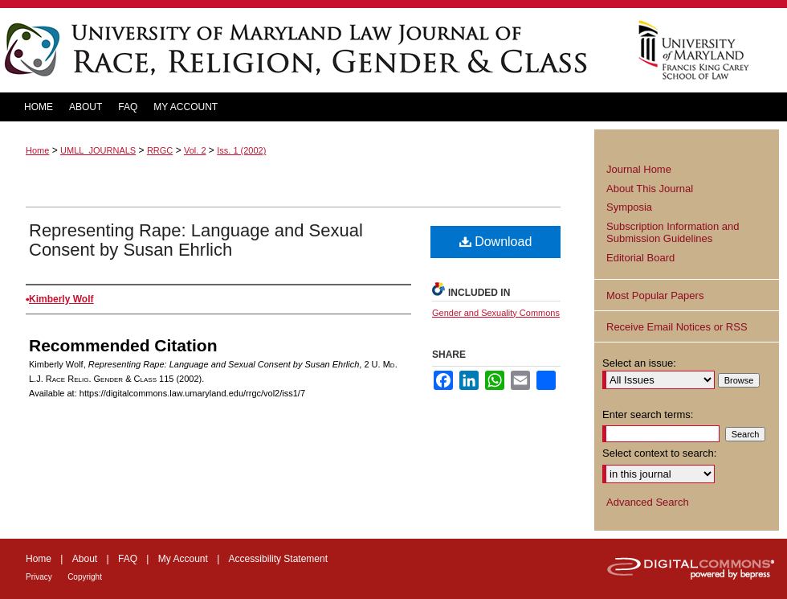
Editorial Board (640, 258)
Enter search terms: (647, 414)
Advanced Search (647, 502)
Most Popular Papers (654, 295)
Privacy (39, 576)
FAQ (127, 558)
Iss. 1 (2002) (241, 150)
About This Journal (649, 189)
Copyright (84, 576)
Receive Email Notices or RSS (677, 327)
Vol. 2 (195, 150)
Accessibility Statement (278, 558)
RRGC (160, 150)
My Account (183, 558)
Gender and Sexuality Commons (496, 313)
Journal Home (638, 169)
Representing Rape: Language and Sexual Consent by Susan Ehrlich (196, 240)
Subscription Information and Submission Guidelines (672, 232)
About (84, 558)
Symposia (629, 207)
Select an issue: (639, 363)
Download (495, 241)
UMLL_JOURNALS (98, 150)
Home (37, 150)
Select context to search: (659, 453)
